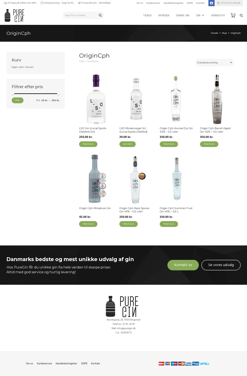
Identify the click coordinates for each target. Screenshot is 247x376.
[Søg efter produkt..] (83, 15)
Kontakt (200, 3)
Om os (140, 3)
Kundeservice (153, 3)
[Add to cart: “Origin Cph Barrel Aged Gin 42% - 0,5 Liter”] (209, 144)
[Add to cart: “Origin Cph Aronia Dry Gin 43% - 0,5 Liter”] (169, 144)
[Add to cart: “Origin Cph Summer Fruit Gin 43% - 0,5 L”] (169, 224)
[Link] (15, 15)
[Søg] (100, 15)
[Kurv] (233, 15)
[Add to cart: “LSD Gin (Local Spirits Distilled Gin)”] (88, 144)
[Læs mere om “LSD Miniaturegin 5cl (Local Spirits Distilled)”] (127, 144)
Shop (224, 33)
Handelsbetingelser (173, 3)
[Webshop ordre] (214, 62)
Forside (214, 33)
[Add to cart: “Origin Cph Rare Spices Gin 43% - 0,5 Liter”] (128, 224)
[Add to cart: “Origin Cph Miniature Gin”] (88, 224)
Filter (17, 100)
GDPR (190, 3)
